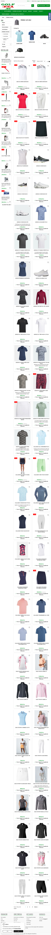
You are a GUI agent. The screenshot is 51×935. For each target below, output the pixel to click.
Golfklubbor (7, 11)
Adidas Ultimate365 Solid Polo (41, 418)
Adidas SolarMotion (41, 278)
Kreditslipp (28, 920)
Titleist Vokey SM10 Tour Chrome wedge (6, 87)
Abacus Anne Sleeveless (22, 81)
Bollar (25, 11)
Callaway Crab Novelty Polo (22, 503)
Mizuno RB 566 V (6, 197)
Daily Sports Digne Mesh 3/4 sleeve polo (41, 728)
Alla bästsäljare (7, 204)
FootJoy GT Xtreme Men (6, 142)
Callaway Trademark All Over (41, 615)
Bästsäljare (4, 50)
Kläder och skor (17, 11)
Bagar (30, 11)
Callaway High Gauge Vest (22, 531)
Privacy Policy (17, 928)
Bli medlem (3, 917)
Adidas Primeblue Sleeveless (22, 278)
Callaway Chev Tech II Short (41, 474)
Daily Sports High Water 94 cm (41, 783)
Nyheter (2, 920)
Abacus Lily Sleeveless (22, 166)
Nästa (36, 907)
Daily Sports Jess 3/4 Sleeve (41, 840)
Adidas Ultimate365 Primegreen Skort (22, 419)
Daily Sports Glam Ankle (41, 755)
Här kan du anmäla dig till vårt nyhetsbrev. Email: (34, 927)
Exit (7, 931)
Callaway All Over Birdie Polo (41, 446)
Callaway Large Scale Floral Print (22, 559)
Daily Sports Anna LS (41, 671)
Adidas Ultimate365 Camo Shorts (41, 391)
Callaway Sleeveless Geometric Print (41, 559)
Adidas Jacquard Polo (41, 222)
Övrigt (41, 11)
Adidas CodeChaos (41, 166)
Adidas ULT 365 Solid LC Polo (22, 334)
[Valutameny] (29, 1)
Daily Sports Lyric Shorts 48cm (41, 896)
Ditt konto (29, 914)
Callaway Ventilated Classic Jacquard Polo (22, 644)
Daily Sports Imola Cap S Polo (22, 811)
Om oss (15, 920)
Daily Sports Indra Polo (22, 840)
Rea (2, 919)
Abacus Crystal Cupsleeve (22, 109)
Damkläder (5, 34)
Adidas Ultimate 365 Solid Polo (22, 363)
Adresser (28, 922)
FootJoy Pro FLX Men (6, 183)
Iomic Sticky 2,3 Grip (6, 73)
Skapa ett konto (46, 1)
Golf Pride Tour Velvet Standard (6, 100)
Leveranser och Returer (19, 917)
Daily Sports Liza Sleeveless (41, 868)
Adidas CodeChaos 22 (41, 194)
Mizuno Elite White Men (6, 59)
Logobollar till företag (17, 14)
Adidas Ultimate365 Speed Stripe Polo (22, 447)
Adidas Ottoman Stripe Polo (22, 250)
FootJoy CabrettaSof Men (6, 114)
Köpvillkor (16, 919)
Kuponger (28, 924)
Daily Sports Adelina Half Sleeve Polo (22, 672)
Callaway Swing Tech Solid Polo (22, 616)
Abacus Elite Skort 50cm (41, 137)
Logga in (39, 1)
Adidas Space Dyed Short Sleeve (22, 307)
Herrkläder (5, 36)
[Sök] (25, 5)
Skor (4, 42)
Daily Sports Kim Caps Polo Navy (22, 868)
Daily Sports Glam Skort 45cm (22, 783)
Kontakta (3, 1)
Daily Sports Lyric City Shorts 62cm (22, 896)
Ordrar (27, 919)
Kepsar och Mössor (5, 39)
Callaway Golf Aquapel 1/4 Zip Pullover (41, 503)
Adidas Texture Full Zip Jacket (41, 306)
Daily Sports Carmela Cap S (22, 727)
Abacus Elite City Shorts (22, 137)
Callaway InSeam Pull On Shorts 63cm (41, 531)
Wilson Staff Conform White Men (6, 169)
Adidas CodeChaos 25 (22, 222)
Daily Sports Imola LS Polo (41, 811)
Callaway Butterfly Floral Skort (22, 475)
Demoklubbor (5, 14)
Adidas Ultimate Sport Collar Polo (41, 363)
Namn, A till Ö (41, 61)
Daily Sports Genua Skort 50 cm (22, 756)
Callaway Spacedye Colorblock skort (41, 587)
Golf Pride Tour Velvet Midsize (6, 155)
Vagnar (35, 11)
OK (18, 931)
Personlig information (31, 917)
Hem (2, 20)
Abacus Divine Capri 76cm (41, 109)
